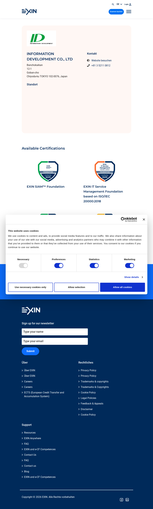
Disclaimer (87, 409)
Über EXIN (29, 370)
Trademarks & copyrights (94, 381)
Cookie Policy (88, 392)
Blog (26, 471)
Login (127, 4)
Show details (131, 277)
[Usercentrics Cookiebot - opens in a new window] (123, 219)
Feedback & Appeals (92, 403)
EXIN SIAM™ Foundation (46, 186)
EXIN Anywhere (32, 438)
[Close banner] (144, 219)
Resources (30, 432)
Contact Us (30, 454)
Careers (28, 381)
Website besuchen (101, 60)
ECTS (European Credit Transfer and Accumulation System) (44, 394)
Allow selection (76, 287)
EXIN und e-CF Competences (40, 449)
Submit (30, 351)
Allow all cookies (122, 287)
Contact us (30, 465)
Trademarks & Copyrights (95, 387)
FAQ (26, 443)
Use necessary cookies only (30, 287)
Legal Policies (88, 398)
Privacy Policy (88, 370)
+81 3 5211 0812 (100, 65)
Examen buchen (116, 12)
